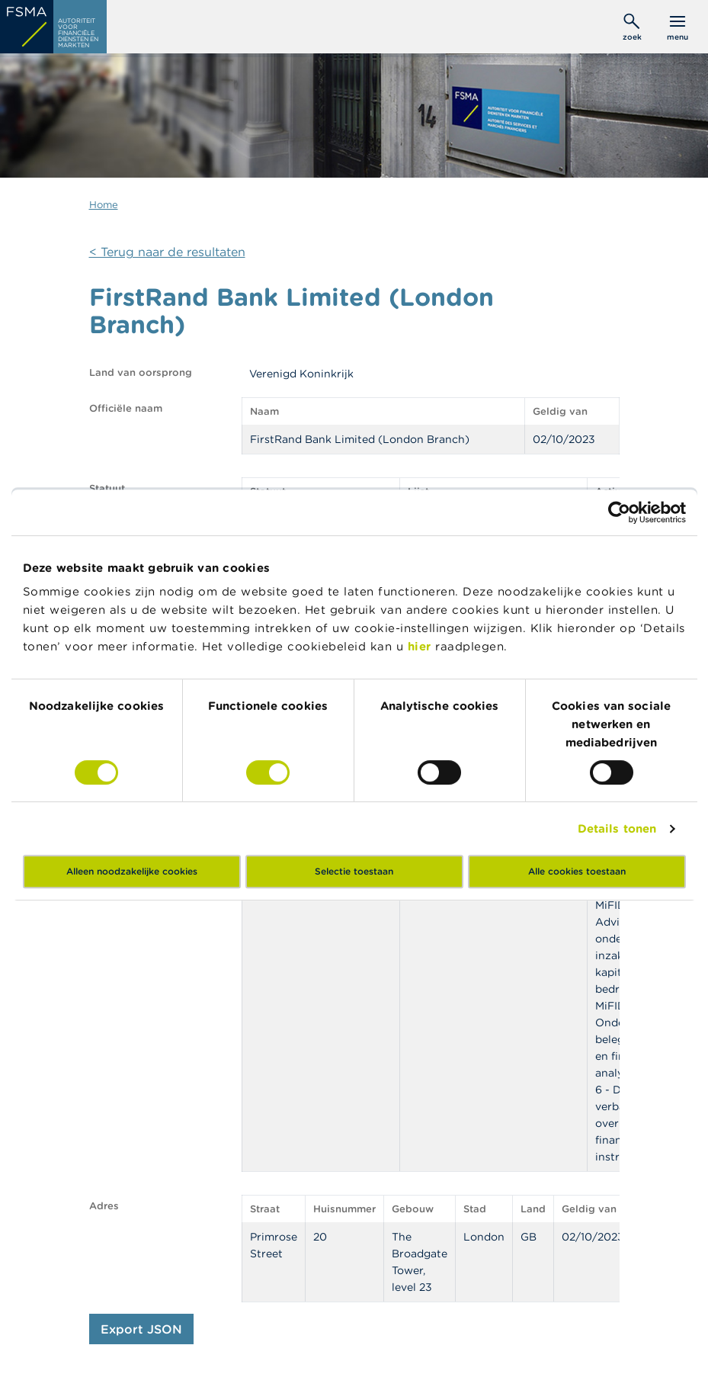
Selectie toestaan (354, 871)
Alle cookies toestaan (577, 871)
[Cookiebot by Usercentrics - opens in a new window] (619, 512)
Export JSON (141, 1329)
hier (422, 646)
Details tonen (617, 828)
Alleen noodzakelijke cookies (131, 871)
